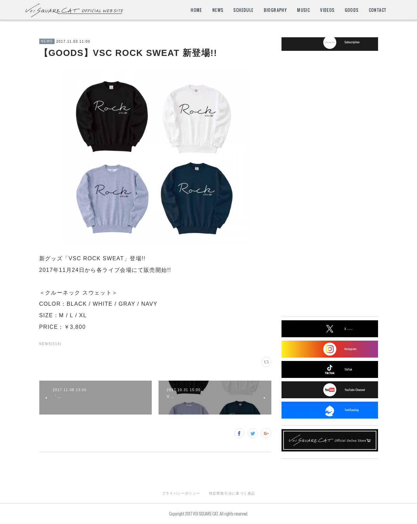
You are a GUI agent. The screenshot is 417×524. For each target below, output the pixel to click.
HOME (196, 10)
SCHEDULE (243, 10)
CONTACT (378, 10)
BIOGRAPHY (275, 10)
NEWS (218, 10)
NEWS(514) (50, 344)
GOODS (352, 10)
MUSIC (303, 10)
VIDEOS (327, 10)
